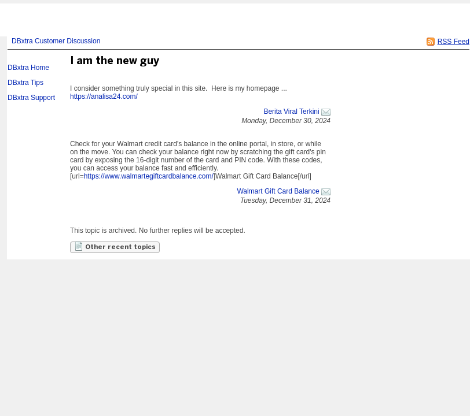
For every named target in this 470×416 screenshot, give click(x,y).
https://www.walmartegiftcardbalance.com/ (149, 176)
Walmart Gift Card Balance (278, 191)
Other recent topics (115, 246)
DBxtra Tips (25, 83)
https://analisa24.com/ (104, 96)
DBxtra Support (31, 98)
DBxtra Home (28, 68)
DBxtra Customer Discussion (56, 41)
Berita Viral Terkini (291, 111)
